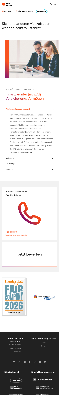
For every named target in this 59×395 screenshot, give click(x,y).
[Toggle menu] (56, 4)
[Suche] (51, 4)
